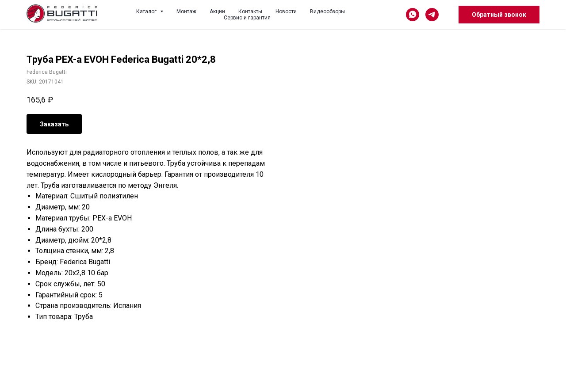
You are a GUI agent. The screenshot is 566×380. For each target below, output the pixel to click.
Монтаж (186, 11)
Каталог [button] (147, 11)
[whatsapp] (412, 14)
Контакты (250, 11)
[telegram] (432, 14)
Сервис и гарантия (247, 18)
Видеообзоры (327, 11)
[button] (499, 14)
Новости (286, 11)
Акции (217, 11)
